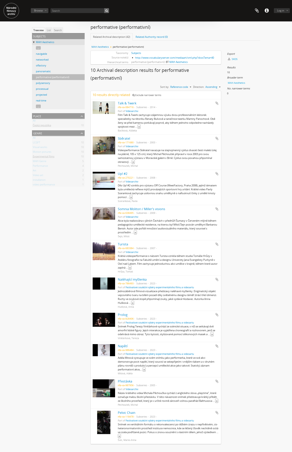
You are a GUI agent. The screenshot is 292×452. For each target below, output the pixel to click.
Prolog (123, 315)
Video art (38, 176)
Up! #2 (122, 174)
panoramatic (43, 71)
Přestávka (125, 381)
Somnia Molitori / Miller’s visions (141, 209)
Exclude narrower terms (146, 95)
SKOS (233, 59)
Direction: (198, 87)
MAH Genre (39, 162)
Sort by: (164, 87)
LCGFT (36, 143)
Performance (40, 166)
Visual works (40, 148)
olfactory (41, 65)
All (34, 121)
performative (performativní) (52, 77)
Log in (280, 10)
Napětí (123, 346)
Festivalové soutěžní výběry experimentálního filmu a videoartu (160, 287)
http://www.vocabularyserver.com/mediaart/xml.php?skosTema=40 (174, 57)
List (49, 30)
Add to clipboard (217, 103)
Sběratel (124, 138)
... (38, 48)
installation (39, 180)
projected (41, 94)
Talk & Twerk (127, 103)
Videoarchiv (132, 111)
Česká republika (42, 126)
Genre (37, 133)
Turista (123, 244)
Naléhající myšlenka (132, 279)
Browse (38, 10)
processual (42, 89)
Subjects (136, 53)
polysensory (43, 83)
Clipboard (257, 11)
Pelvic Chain (126, 413)
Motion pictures (42, 152)
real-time (41, 100)
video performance (44, 185)
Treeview (38, 30)
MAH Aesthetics (45, 42)
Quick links (267, 11)
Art (34, 171)
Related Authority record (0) (152, 37)
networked (42, 59)
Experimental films (43, 157)
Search (58, 30)
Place (37, 115)
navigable (41, 54)
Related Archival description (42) (111, 37)
